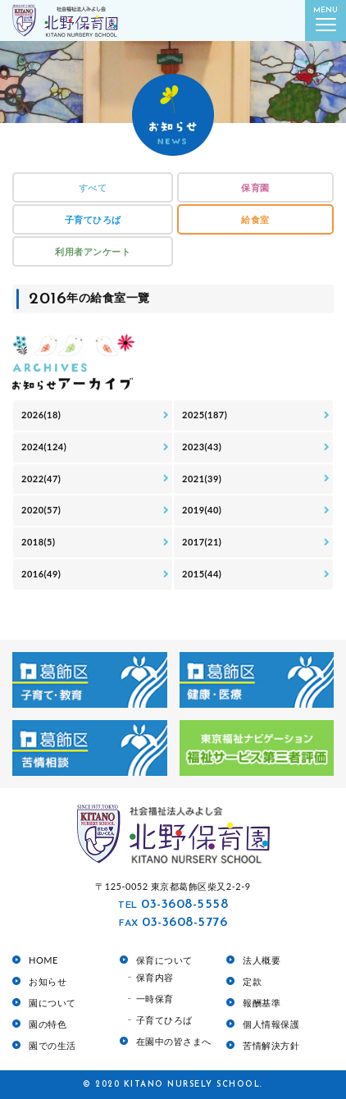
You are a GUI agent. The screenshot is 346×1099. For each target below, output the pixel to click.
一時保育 (155, 998)
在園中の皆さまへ (174, 1041)
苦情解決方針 (271, 1045)
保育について (164, 959)
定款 (252, 981)
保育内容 (155, 977)
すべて (93, 187)
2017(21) (201, 541)
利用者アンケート (92, 251)
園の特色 (47, 1023)
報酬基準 (261, 1002)
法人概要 (261, 959)
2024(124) (43, 446)
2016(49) (41, 573)
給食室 (255, 219)
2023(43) (201, 446)
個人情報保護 (271, 1023)
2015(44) (201, 573)
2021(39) (201, 478)
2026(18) (41, 414)
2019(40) (201, 509)
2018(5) (38, 541)
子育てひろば (93, 219)
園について (52, 1002)
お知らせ (47, 981)
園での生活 (52, 1045)
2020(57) (41, 509)
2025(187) (204, 414)
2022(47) (41, 478)
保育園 (255, 187)
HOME (43, 959)
